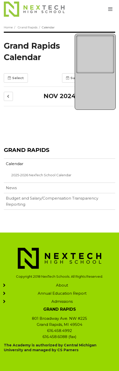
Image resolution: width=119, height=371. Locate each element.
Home (8, 27)
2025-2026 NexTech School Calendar (41, 175)
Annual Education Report (62, 293)
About (62, 285)
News (11, 187)
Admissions (62, 301)
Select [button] (16, 78)
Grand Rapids (27, 27)
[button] (8, 96)
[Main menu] (110, 9)
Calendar (14, 163)
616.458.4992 (59, 330)
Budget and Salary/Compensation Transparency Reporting (52, 201)
